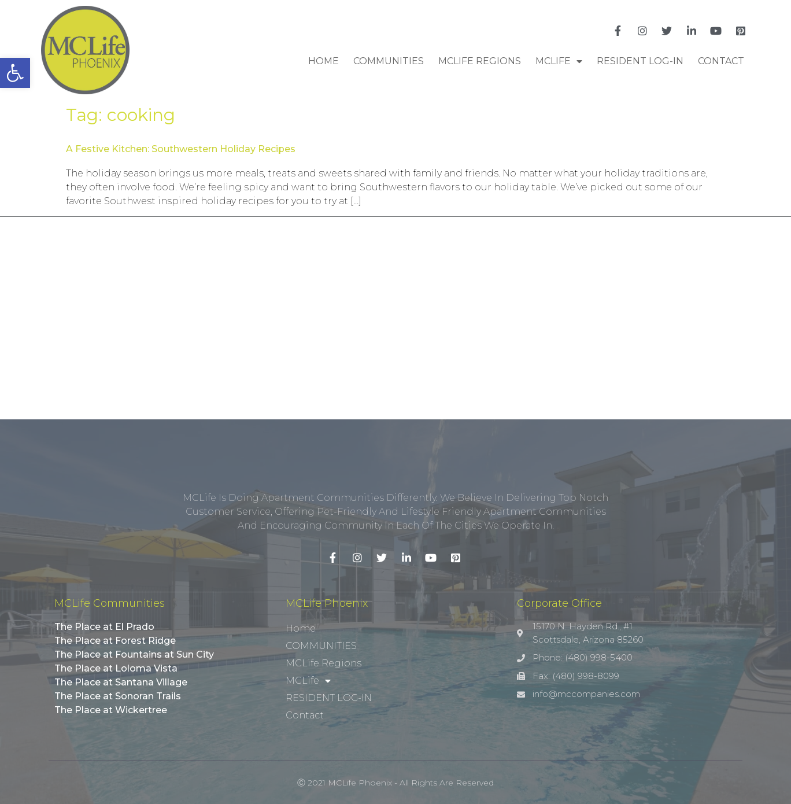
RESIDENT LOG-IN (640, 61)
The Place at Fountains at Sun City (134, 654)
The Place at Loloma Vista (116, 668)
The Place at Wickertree (110, 710)
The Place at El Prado (104, 626)
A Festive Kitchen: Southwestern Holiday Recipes (180, 148)
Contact (721, 61)
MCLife (558, 61)
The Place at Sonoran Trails (117, 696)
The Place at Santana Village (120, 682)
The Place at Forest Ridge (115, 640)
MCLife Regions (479, 61)
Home (323, 61)
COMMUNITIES (388, 61)
